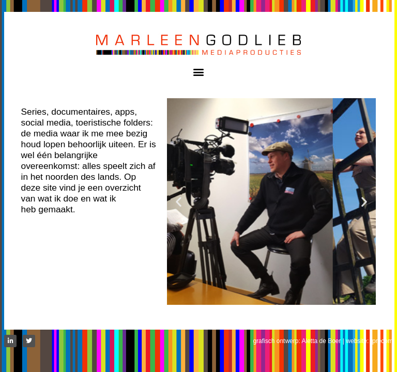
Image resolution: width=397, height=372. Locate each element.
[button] (198, 71)
